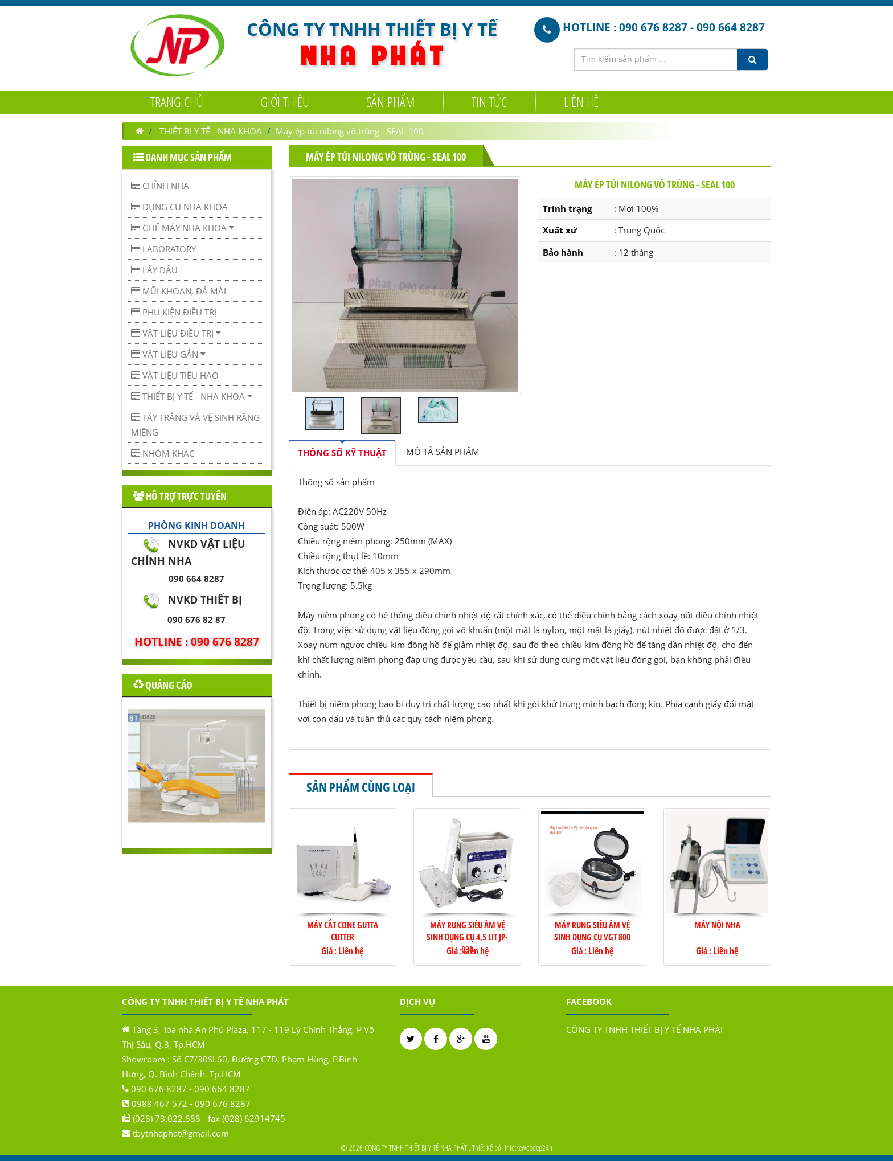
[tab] (342, 452)
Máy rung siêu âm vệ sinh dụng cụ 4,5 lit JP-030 (467, 937)
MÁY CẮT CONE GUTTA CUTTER (342, 930)
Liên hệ (581, 101)
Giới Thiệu (284, 101)
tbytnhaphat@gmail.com (181, 1133)
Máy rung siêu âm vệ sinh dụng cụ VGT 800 (592, 930)
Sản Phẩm (390, 101)
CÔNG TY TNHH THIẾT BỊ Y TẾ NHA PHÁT (645, 1029)
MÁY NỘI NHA (717, 924)
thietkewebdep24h (528, 1147)
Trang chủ (176, 101)
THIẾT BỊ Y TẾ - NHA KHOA (210, 131)
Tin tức (489, 101)
